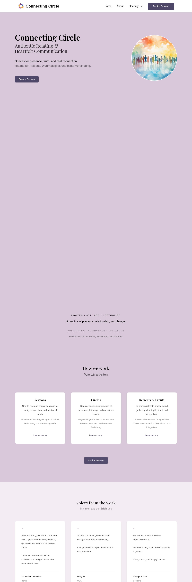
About (120, 6)
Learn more (40, 435)
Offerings (136, 6)
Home (108, 6)
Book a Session (161, 6)
